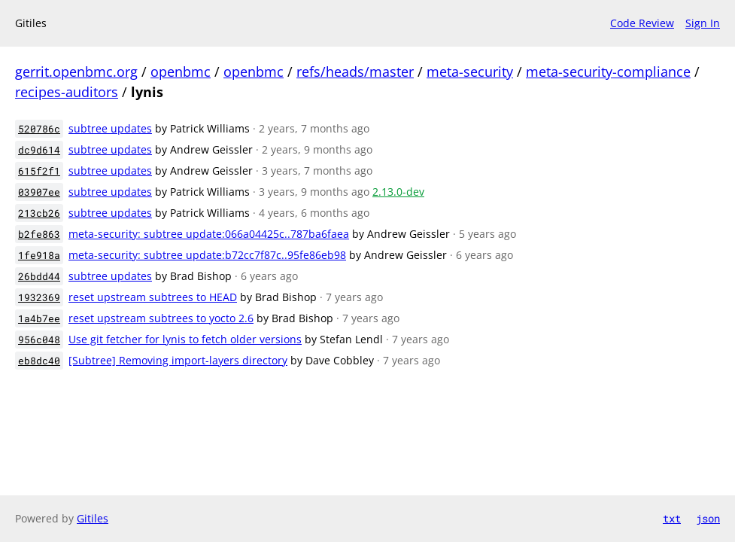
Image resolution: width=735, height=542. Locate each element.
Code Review (642, 23)
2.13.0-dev (398, 191)
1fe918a (39, 255)
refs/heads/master (355, 71)
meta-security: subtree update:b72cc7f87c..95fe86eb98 (207, 255)
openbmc (180, 71)
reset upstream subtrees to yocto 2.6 (161, 318)
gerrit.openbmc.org (76, 71)
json (708, 518)
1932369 (39, 297)
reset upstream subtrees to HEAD (152, 297)
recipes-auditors (66, 92)
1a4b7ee (39, 318)
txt (672, 518)
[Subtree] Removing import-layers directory (177, 360)
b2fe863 (39, 234)
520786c (39, 129)
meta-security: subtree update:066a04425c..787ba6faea (208, 234)
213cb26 (39, 213)
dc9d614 (39, 150)
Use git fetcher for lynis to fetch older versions (185, 339)
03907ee (39, 192)
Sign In (702, 23)
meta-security (470, 71)
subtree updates (110, 128)
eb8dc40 (39, 360)
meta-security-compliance (608, 71)
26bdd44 (39, 276)
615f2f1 (39, 171)
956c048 (39, 339)
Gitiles (92, 518)
